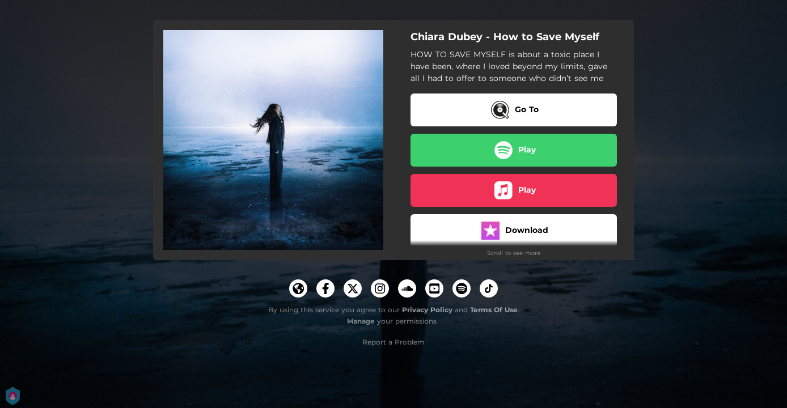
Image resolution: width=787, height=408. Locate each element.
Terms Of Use (494, 309)
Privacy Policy (427, 309)
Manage (361, 321)
